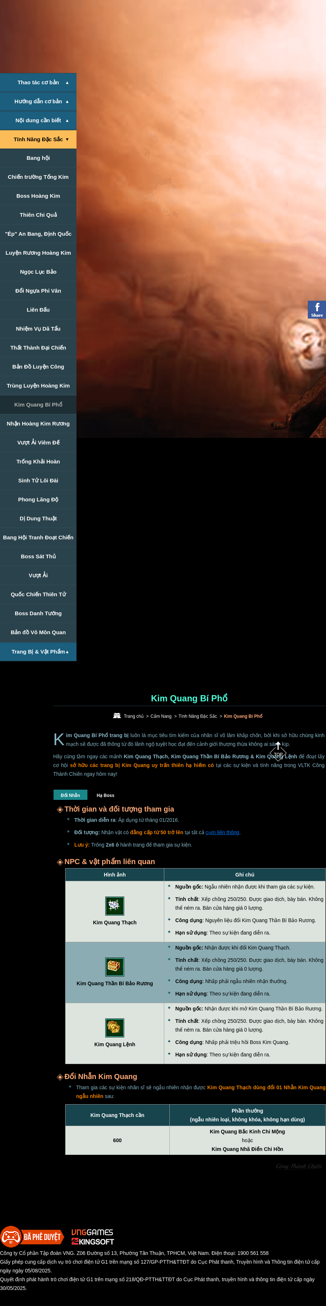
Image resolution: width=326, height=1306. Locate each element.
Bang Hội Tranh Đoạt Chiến (38, 537)
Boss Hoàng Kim (38, 196)
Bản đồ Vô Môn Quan (38, 632)
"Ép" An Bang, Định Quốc (38, 234)
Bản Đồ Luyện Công (38, 366)
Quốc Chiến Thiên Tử (38, 594)
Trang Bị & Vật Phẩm (38, 651)
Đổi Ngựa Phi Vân (38, 291)
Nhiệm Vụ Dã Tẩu (38, 328)
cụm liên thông (222, 832)
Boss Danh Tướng (38, 613)
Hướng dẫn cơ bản (38, 101)
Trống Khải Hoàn (38, 461)
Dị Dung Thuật (38, 518)
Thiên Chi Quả (38, 215)
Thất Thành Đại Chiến (38, 347)
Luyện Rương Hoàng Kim (38, 253)
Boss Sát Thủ (38, 556)
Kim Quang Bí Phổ (38, 404)
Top (278, 751)
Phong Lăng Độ (38, 499)
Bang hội (38, 158)
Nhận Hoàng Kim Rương (38, 423)
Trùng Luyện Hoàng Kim (38, 385)
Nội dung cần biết (38, 120)
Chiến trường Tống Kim (38, 177)
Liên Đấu (38, 310)
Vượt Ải (38, 575)
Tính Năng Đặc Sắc (38, 139)
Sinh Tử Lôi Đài (38, 480)
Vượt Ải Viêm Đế (38, 442)
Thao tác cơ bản (38, 82)
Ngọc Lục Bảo (38, 272)
